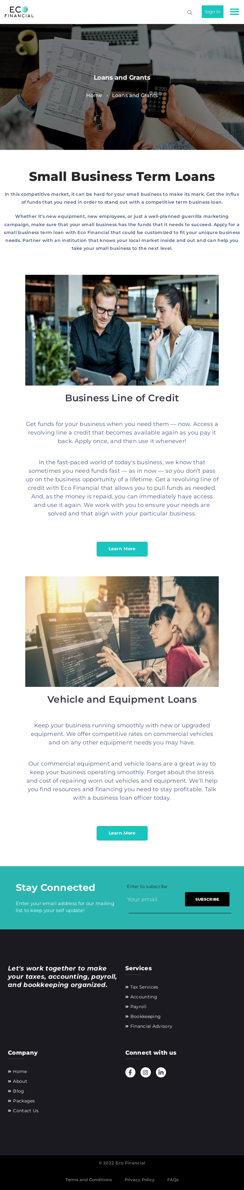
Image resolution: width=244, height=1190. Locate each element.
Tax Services (144, 987)
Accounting (143, 997)
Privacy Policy (140, 1179)
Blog (18, 1091)
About (20, 1081)
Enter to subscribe (147, 886)
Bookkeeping (145, 1016)
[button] (233, 12)
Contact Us (26, 1110)
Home (20, 1071)
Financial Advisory (151, 1026)
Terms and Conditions (88, 1179)
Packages (24, 1101)
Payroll (138, 1006)
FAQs (173, 1179)
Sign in (212, 12)
